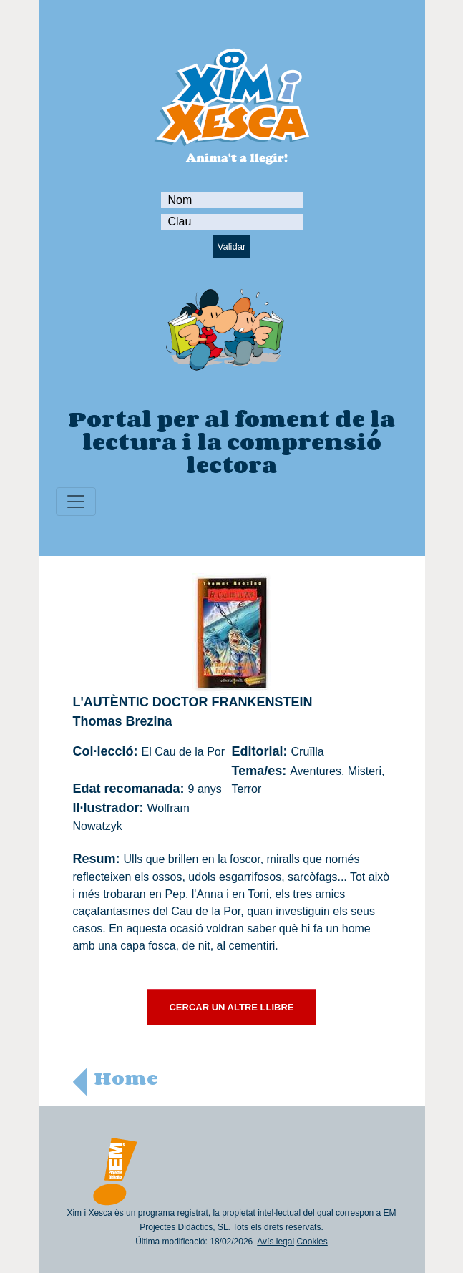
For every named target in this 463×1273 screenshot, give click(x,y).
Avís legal (275, 1242)
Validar (232, 246)
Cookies (311, 1242)
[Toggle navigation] (76, 501)
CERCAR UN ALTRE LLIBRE (231, 1007)
